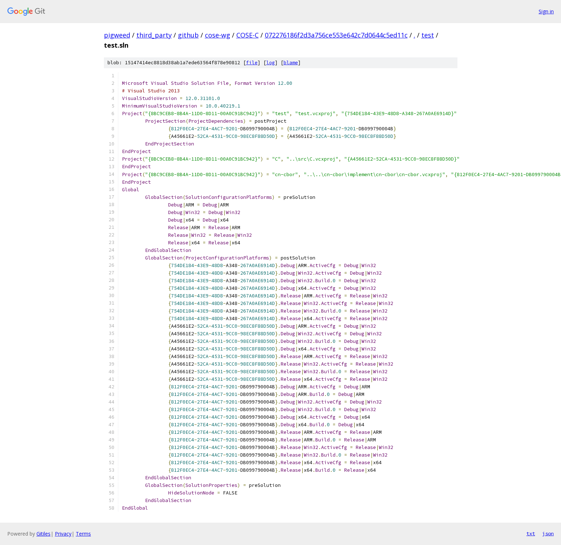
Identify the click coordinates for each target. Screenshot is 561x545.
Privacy (63, 533)
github (188, 35)
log (270, 63)
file (252, 63)
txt (530, 533)
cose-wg (217, 35)
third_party (154, 35)
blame (291, 63)
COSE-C (247, 35)
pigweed (117, 35)
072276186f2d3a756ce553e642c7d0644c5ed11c (336, 35)
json (548, 533)
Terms (83, 533)
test (427, 35)
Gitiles (43, 533)
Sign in (546, 11)
